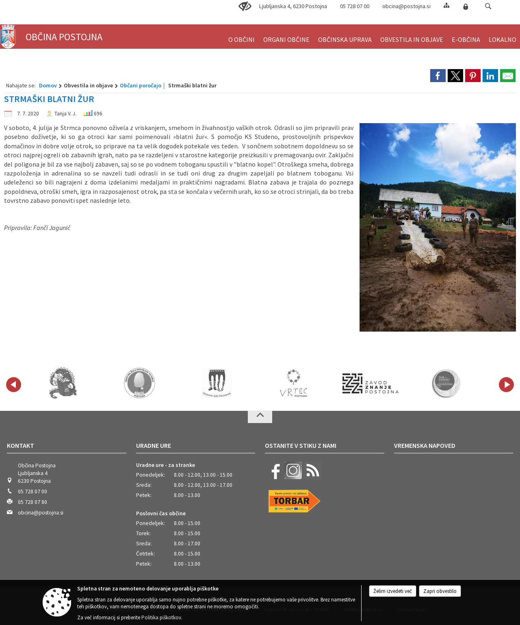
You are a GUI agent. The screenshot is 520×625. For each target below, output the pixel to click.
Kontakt (20, 445)
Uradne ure (153, 445)
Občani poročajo (140, 85)
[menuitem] (241, 36)
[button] (488, 6)
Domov (48, 85)
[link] (438, 75)
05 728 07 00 (32, 491)
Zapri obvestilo (440, 591)
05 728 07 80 (32, 502)
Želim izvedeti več (392, 591)
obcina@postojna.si (406, 6)
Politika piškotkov (161, 617)
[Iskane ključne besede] (480, 7)
